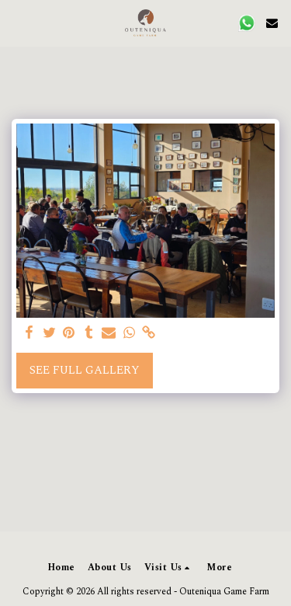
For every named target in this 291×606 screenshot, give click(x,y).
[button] (17, 22)
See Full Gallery (84, 370)
